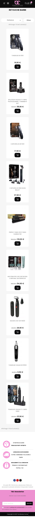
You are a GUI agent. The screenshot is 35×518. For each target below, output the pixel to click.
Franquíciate (24, 487)
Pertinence (14, 20)
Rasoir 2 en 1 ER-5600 (17, 321)
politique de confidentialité (17, 507)
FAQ (12, 485)
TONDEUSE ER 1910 (18, 55)
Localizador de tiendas (14, 487)
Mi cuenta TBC (7, 485)
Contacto (30, 487)
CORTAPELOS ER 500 (17, 144)
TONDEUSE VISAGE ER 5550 (18, 365)
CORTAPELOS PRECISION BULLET (18, 189)
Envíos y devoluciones (19, 485)
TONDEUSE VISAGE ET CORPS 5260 (17, 410)
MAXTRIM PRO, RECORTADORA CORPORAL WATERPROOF (17, 277)
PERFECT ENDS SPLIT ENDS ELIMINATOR (17, 233)
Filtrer (29, 20)
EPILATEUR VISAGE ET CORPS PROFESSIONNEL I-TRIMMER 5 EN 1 (17, 101)
